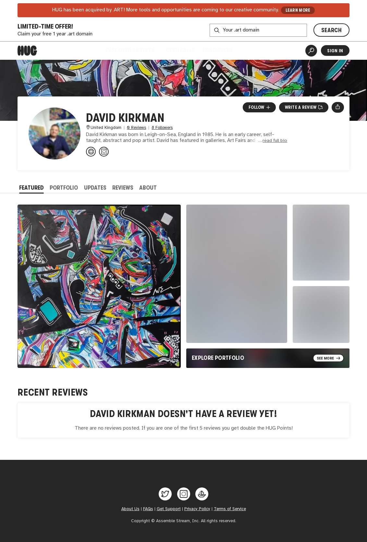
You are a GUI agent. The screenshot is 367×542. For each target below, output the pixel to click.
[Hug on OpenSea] (201, 493)
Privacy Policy (197, 509)
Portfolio (64, 187)
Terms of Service (230, 509)
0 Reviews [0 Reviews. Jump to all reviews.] (136, 128)
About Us (130, 509)
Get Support (169, 509)
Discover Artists (132, 50)
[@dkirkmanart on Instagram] (104, 152)
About (148, 187)
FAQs (148, 509)
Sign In (335, 50)
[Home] (27, 50)
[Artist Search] (311, 51)
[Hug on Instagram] (183, 493)
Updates (95, 187)
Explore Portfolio (218, 358)
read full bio (275, 140)
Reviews (122, 187)
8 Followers (162, 128)
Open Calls (180, 50)
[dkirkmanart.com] (91, 152)
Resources (220, 50)
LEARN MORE (298, 10)
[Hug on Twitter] (165, 493)
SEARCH (331, 30)
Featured (31, 187)
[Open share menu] (338, 107)
